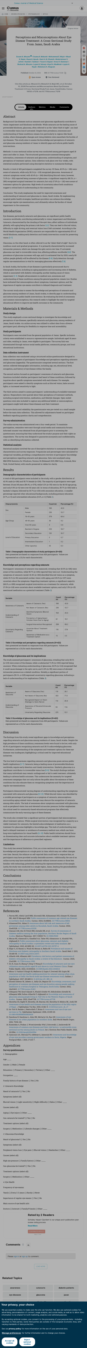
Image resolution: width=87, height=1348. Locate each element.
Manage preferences (11, 1333)
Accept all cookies (9, 1342)
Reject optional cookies (27, 1341)
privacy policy (15, 1329)
